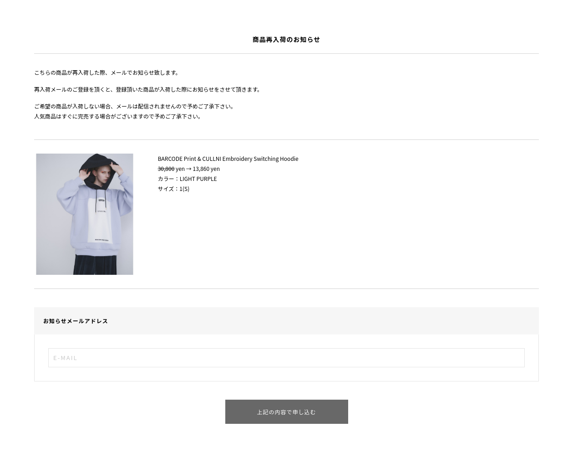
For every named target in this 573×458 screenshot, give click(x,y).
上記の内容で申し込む (286, 412)
